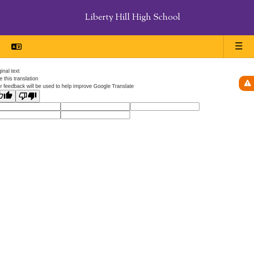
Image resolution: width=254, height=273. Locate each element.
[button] (16, 46)
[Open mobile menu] (239, 46)
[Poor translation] (28, 96)
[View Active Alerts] (246, 83)
